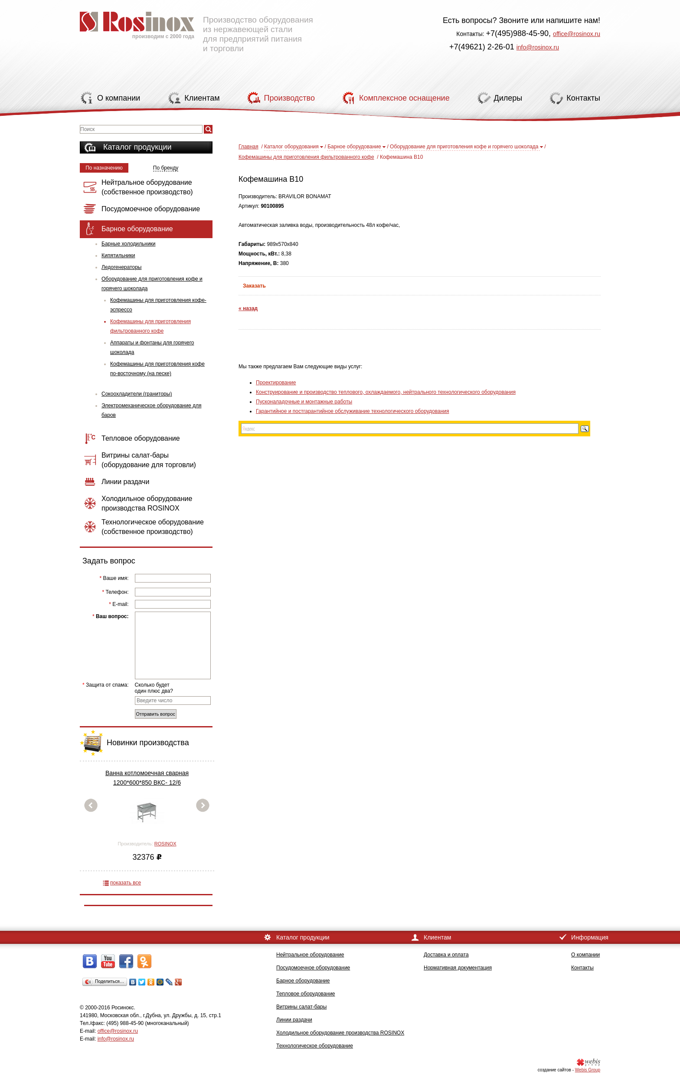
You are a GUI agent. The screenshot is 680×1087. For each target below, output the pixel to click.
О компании (585, 955)
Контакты (582, 968)
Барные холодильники (128, 244)
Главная (248, 147)
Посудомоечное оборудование (313, 968)
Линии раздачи (294, 1020)
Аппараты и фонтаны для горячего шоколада (152, 347)
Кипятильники (118, 255)
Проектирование (276, 383)
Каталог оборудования (291, 147)
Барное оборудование (354, 147)
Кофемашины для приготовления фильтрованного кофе (150, 326)
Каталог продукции (137, 147)
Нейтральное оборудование (310, 955)
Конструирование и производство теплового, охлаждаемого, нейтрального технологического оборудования (386, 392)
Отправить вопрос (155, 714)
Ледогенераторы (121, 267)
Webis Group (587, 1069)
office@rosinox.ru (576, 33)
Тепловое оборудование (305, 994)
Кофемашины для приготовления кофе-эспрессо (158, 305)
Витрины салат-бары (301, 1007)
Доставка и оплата (446, 955)
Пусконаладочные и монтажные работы (304, 402)
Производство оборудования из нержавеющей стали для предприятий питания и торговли (196, 28)
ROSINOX (165, 843)
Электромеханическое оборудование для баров (151, 410)
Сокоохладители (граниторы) (136, 394)
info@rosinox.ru (538, 47)
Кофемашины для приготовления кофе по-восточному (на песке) (157, 369)
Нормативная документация (458, 968)
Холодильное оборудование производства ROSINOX (340, 1033)
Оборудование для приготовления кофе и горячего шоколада (152, 283)
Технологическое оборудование (314, 1046)
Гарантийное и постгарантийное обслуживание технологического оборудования (352, 411)
